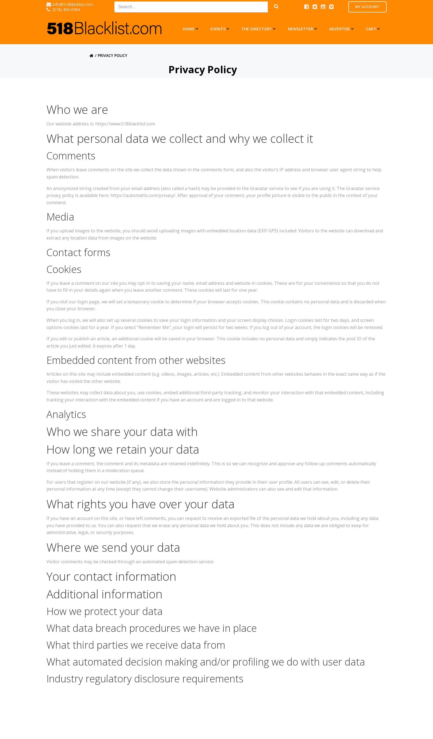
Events (220, 28)
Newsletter (303, 28)
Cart (373, 28)
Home (191, 28)
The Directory (259, 28)
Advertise (342, 28)
